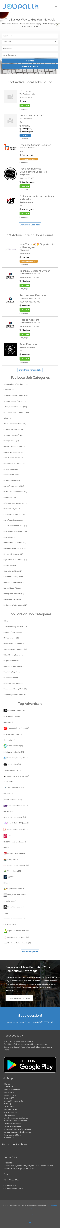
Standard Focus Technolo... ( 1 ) (15, 919)
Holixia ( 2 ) (7, 883)
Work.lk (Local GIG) (12, 1126)
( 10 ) (8, 418)
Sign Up (8, 1104)
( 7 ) (15, 429)
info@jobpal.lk (10, 1185)
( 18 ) (16, 396)
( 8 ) (15, 424)
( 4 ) (15, 458)
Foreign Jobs (10, 1095)
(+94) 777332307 (11, 1180)
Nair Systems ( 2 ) (10, 811)
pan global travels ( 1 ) (12, 925)
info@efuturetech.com (13, 1188)
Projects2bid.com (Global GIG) (17, 1129)
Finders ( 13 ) (8, 722)
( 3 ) (14, 486)
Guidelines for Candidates (15, 1121)
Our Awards (9, 1115)
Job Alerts (9, 1106)
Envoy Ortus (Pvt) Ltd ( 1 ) (15, 895)
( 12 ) (16, 413)
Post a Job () (12, 1089)
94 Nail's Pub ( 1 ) (10, 901)
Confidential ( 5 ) (9, 740)
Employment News (12, 1135)
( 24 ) (16, 384)
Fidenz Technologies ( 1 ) (14, 907)
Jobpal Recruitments (13, 1101)
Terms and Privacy (12, 1123)
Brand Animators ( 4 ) (13, 746)
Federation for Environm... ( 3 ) (16, 776)
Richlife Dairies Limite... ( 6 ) (13, 734)
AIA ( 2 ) (8, 836)
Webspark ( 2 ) (11, 860)
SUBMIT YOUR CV (30, 66)
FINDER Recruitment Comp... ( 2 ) (15, 842)
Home (7, 1084)
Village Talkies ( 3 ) (12, 764)
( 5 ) (11, 441)
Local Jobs (9, 1092)
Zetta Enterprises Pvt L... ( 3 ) (16, 788)
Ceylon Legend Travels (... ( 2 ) (16, 865)
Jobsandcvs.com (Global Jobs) (17, 1132)
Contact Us (9, 1138)
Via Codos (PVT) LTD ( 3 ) (12, 770)
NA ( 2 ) (6, 848)
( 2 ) (15, 520)
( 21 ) (9, 390)
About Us (8, 1087)
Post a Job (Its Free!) (19, 998)
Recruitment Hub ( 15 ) (12, 717)
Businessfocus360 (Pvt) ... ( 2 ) (16, 829)
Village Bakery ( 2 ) (12, 871)
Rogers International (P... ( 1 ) (16, 889)
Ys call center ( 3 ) (10, 782)
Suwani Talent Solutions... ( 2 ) (16, 806)
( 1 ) (14, 599)
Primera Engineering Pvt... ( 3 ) (16, 758)
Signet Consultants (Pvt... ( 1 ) (16, 931)
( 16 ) (15, 401)
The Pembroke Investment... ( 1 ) (17, 943)
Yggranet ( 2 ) (10, 877)
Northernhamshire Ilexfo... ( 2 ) (16, 853)
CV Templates (10, 1112)
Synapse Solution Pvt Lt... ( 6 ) (16, 728)
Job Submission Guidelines (16, 1118)
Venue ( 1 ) (7, 913)
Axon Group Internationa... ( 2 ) (15, 817)
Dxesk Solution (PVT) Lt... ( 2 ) (16, 823)
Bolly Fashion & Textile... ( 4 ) (14, 752)
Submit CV (9, 1098)
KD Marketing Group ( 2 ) (14, 800)
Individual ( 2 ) (8, 794)
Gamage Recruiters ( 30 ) (15, 711)
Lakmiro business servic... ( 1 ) (16, 937)
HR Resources (10, 1109)
